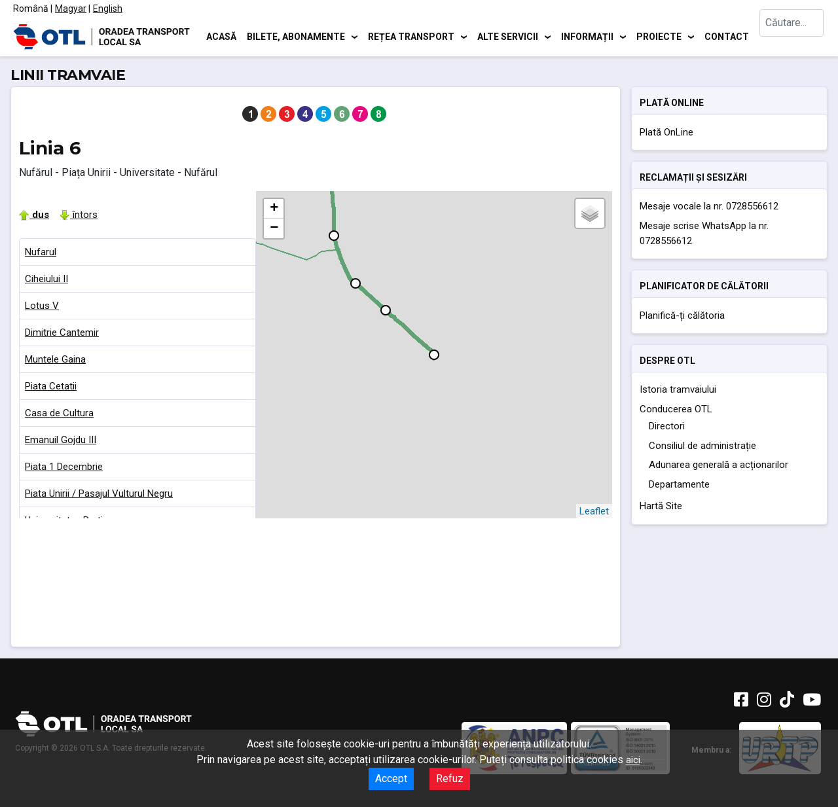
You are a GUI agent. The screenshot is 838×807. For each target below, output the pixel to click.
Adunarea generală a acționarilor (718, 465)
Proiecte (659, 36)
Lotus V (42, 306)
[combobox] (792, 36)
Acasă (221, 36)
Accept (391, 778)
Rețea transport (411, 36)
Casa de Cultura (59, 413)
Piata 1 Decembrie (64, 467)
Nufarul (40, 252)
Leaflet (594, 511)
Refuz (450, 778)
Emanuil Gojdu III (60, 440)
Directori (667, 426)
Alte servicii (507, 36)
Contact (726, 36)
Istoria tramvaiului (678, 389)
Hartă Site (661, 506)
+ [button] (274, 209)
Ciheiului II (46, 279)
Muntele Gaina (55, 359)
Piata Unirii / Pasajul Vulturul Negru (99, 493)
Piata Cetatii (51, 386)
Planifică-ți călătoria (682, 315)
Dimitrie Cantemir (62, 332)
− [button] (274, 228)
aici (633, 760)
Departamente (679, 484)
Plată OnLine (666, 132)
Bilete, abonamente (296, 36)
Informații (587, 36)
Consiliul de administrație (702, 446)
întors (79, 215)
